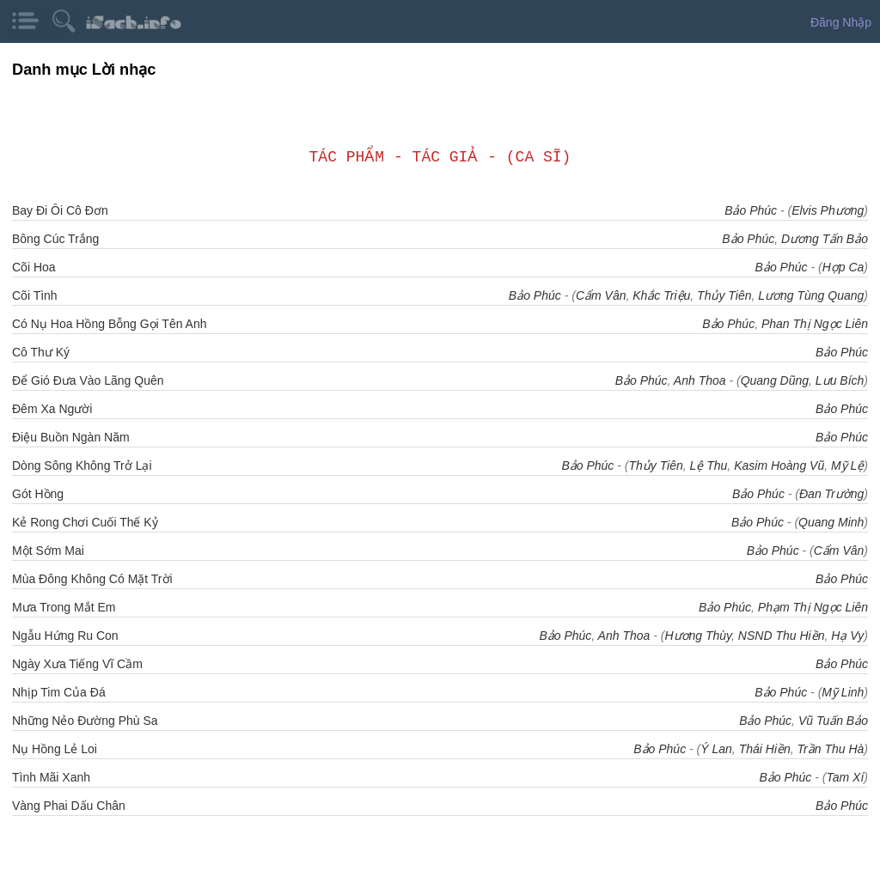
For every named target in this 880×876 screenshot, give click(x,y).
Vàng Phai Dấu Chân (68, 805)
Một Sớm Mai (48, 550)
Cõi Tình (35, 295)
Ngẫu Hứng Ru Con (65, 635)
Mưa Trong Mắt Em (63, 607)
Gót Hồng (38, 494)
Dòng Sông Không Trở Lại (82, 465)
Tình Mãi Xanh (51, 777)
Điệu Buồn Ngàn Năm (71, 437)
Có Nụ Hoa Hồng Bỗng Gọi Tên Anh (109, 324)
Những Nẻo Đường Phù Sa (85, 720)
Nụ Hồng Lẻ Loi (54, 749)
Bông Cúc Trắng (55, 239)
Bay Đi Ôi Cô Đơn (60, 210)
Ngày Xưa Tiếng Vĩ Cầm (77, 664)
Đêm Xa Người (52, 409)
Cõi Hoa (34, 267)
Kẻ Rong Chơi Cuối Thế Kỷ (85, 522)
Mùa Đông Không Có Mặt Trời (92, 579)
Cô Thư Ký (41, 352)
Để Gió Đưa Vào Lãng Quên (88, 380)
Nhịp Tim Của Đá (59, 692)
